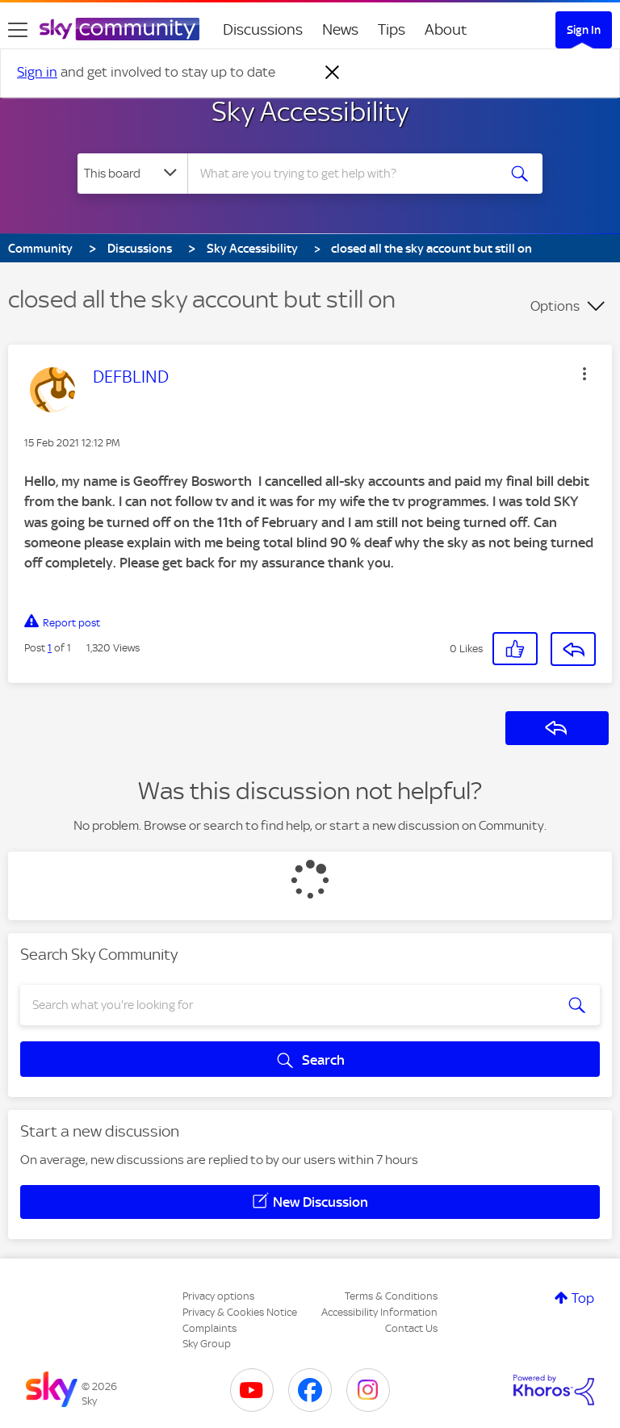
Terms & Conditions (391, 1296)
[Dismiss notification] (333, 73)
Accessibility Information (379, 1312)
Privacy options (218, 1296)
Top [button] (583, 1298)
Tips (391, 29)
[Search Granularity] (132, 173)
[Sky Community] (119, 29)
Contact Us (411, 1328)
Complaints (209, 1328)
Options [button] (555, 306)
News (340, 29)
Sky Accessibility (310, 111)
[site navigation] (17, 30)
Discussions (263, 29)
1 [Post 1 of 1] (50, 648)
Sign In (584, 30)
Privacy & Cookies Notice (239, 1312)
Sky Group (206, 1344)
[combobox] (347, 173)
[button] (584, 373)
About (446, 29)
